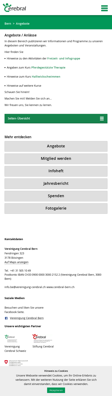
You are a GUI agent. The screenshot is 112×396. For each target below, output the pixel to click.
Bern (8, 23)
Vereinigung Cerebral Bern (27, 323)
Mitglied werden (56, 160)
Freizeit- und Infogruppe (63, 58)
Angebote (23, 23)
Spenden (56, 199)
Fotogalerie (56, 212)
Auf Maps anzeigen (16, 266)
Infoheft (56, 173)
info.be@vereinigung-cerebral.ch (25, 291)
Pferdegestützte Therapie (48, 67)
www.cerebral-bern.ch (60, 291)
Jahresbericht (56, 186)
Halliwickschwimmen (46, 76)
